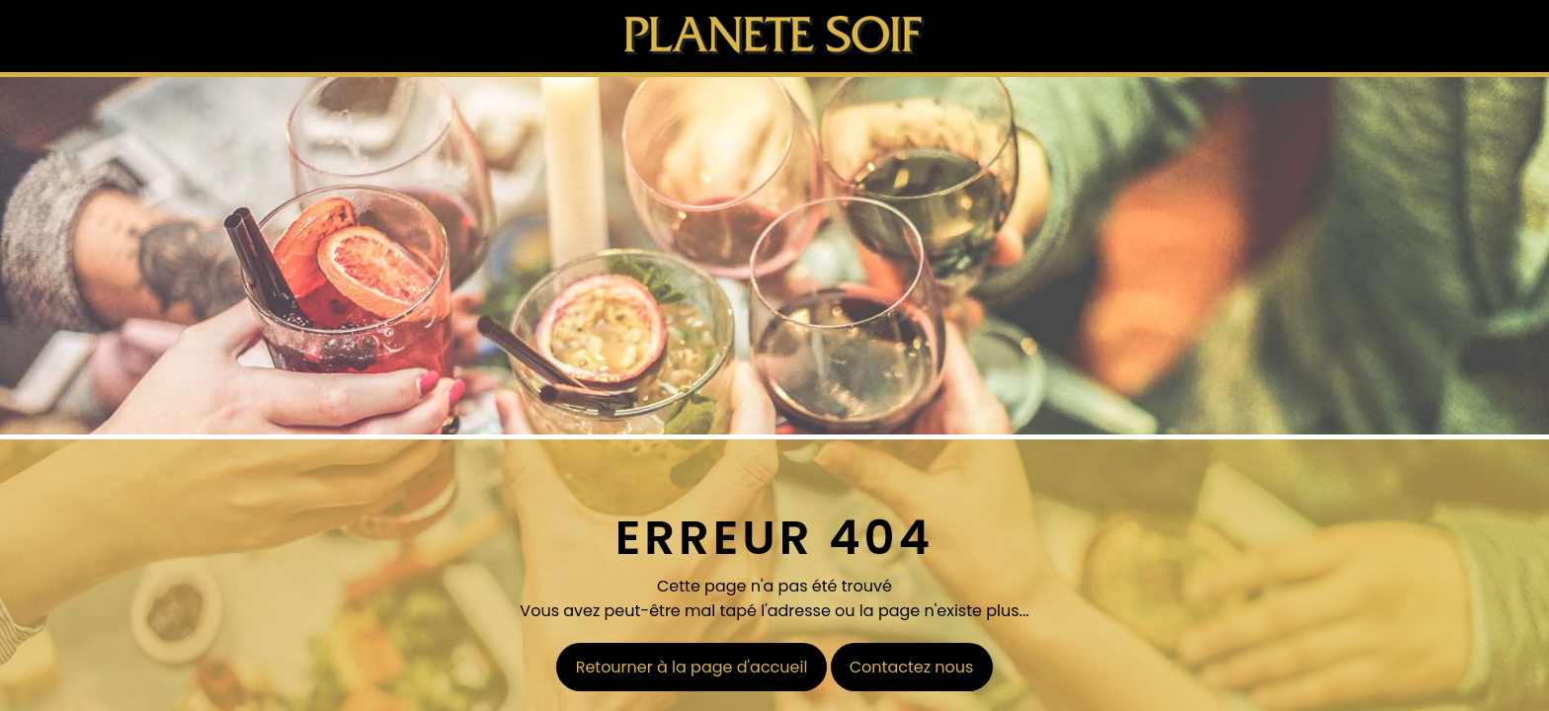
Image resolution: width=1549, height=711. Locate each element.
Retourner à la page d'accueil (692, 667)
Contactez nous (912, 667)
